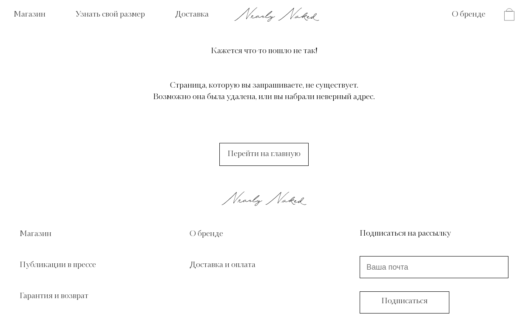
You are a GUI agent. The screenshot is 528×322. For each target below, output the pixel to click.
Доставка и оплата (222, 265)
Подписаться (404, 301)
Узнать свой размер (110, 14)
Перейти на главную (264, 154)
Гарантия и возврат (54, 296)
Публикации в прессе (58, 265)
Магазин (29, 14)
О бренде (468, 14)
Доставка (192, 14)
